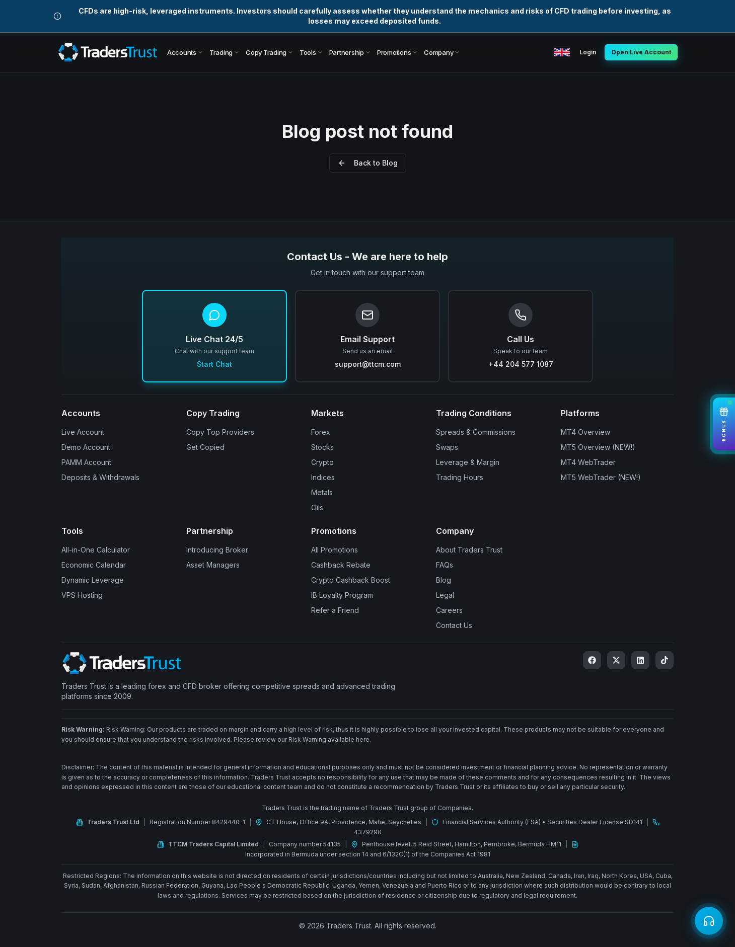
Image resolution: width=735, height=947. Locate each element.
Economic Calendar (93, 565)
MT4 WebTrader (588, 462)
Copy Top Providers (220, 432)
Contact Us (454, 625)
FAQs (444, 565)
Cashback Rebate (341, 565)
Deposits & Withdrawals (100, 477)
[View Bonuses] (724, 424)
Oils (317, 507)
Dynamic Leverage (92, 580)
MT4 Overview (585, 432)
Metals (322, 492)
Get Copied (205, 447)
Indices (323, 477)
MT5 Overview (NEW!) (598, 447)
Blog (443, 580)
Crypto (322, 462)
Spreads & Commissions (476, 432)
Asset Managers (213, 565)
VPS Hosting (82, 595)
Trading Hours (459, 477)
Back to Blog (368, 163)
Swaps (447, 447)
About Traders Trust (469, 549)
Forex (320, 432)
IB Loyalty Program (342, 595)
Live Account (82, 432)
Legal (445, 595)
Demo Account (85, 447)
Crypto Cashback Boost (350, 580)
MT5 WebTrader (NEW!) (601, 477)
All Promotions (334, 549)
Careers (449, 610)
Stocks (322, 447)
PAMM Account (86, 462)
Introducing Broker (217, 549)
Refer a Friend (335, 610)
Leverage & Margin (467, 462)
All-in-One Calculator (95, 549)
